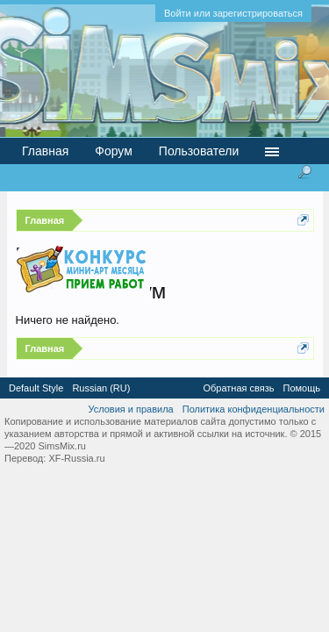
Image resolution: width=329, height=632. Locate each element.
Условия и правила (130, 409)
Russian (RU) (101, 388)
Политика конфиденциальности (253, 409)
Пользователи (199, 151)
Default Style (36, 388)
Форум (113, 151)
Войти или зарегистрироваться (233, 13)
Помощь (302, 388)
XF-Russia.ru (76, 458)
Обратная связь (238, 388)
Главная (45, 151)
